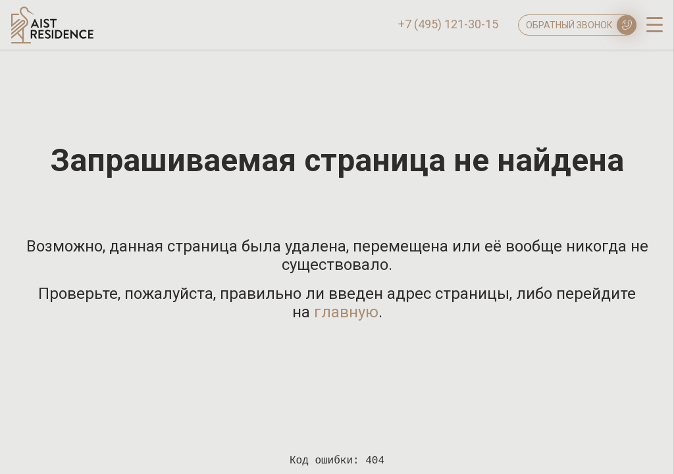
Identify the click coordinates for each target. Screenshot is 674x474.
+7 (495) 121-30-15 (448, 24)
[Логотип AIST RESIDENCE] (52, 40)
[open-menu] (654, 23)
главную (346, 312)
